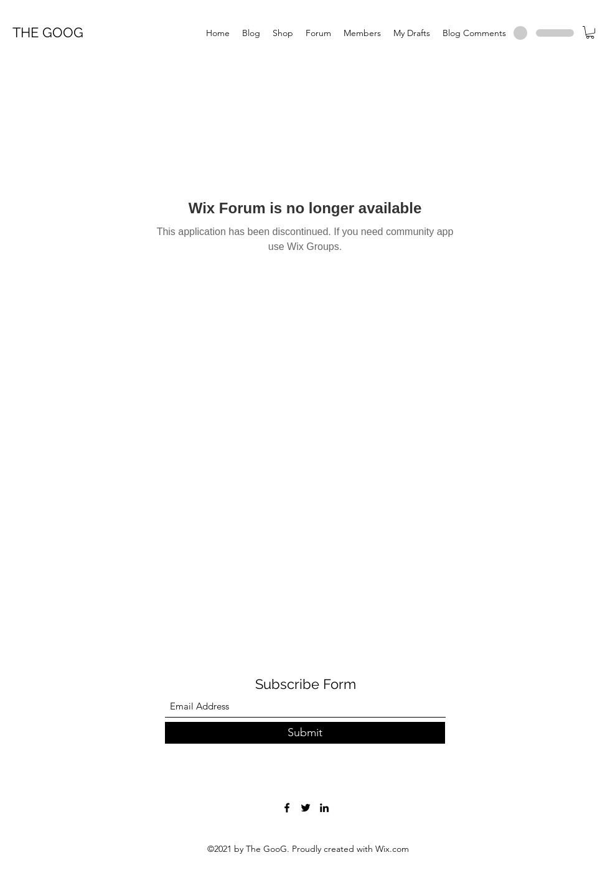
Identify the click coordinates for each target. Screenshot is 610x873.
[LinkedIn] (324, 807)
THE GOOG (47, 32)
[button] (590, 32)
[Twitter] (305, 807)
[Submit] (305, 733)
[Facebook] (287, 807)
